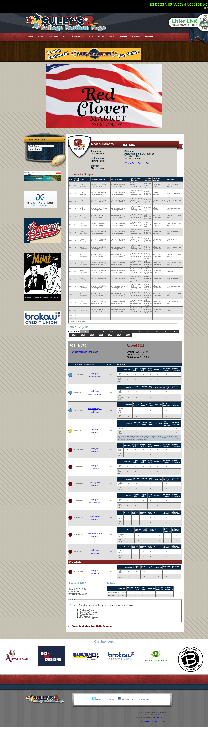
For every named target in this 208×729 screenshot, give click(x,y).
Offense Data (130, 163)
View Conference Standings (83, 352)
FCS (125, 144)
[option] (17, 656)
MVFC (132, 144)
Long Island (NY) (95, 376)
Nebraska (95, 429)
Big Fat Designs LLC (160, 718)
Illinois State (95, 553)
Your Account (148, 721)
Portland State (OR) (94, 409)
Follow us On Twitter (103, 699)
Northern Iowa (95, 482)
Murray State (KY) (95, 468)
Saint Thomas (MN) (94, 394)
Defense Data (144, 163)
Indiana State (94, 448)
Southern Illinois (95, 573)
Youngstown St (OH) (95, 533)
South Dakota (95, 516)
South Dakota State (94, 502)
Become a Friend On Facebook (134, 699)
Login (140, 721)
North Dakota (94, 373)
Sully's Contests (160, 721)
